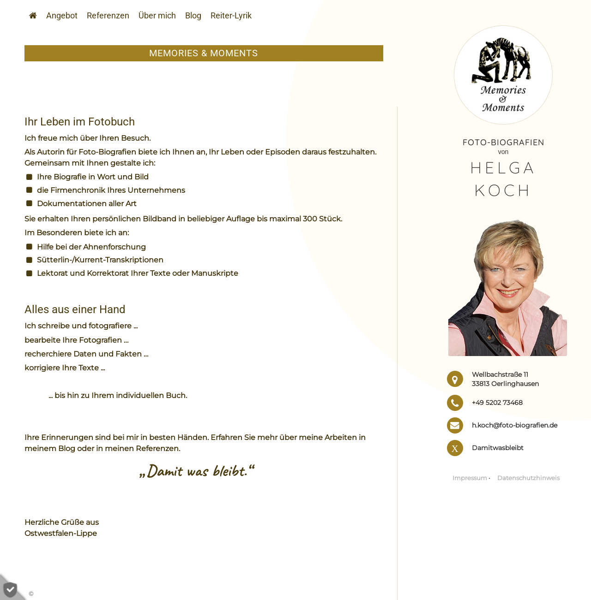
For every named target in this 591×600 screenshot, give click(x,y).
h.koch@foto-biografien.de (514, 425)
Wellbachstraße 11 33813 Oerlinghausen (505, 379)
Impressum (469, 478)
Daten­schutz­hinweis (528, 478)
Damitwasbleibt (498, 448)
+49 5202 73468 (497, 402)
